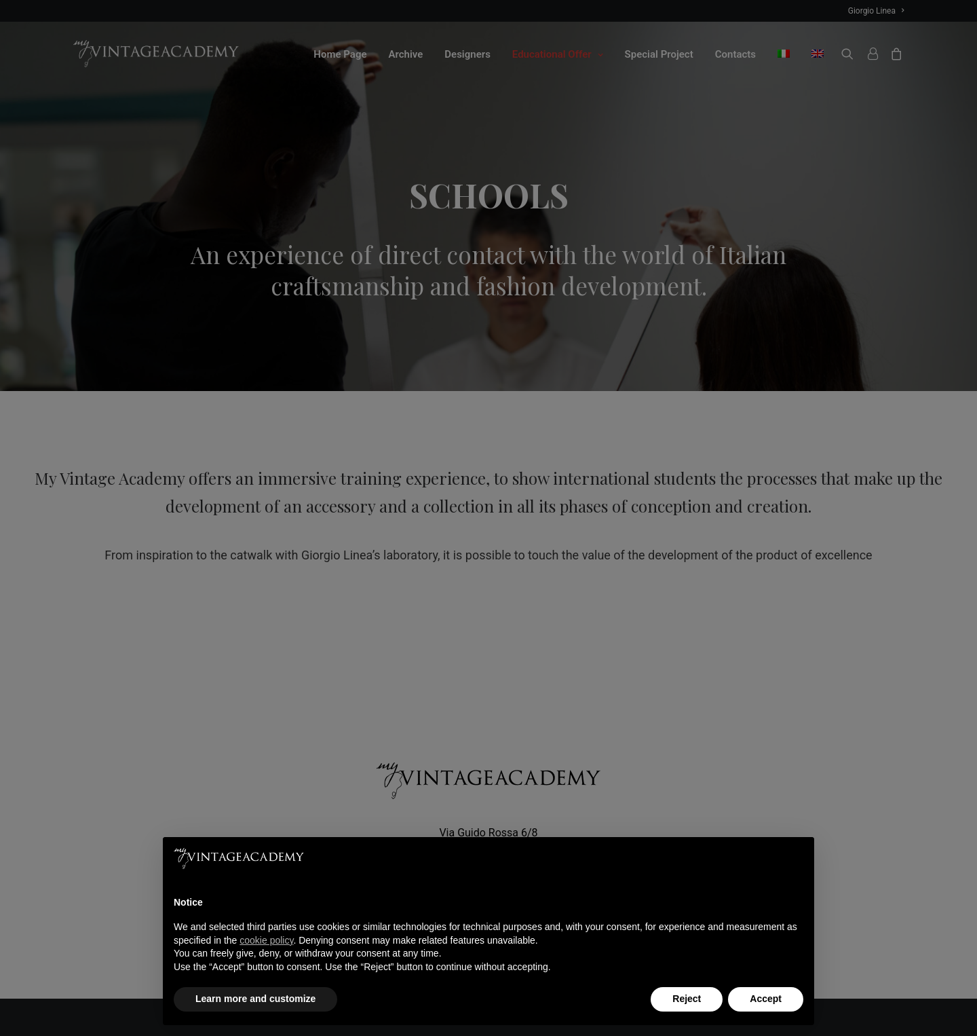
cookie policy (266, 940)
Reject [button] (686, 998)
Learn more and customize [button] (255, 998)
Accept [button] (766, 998)
